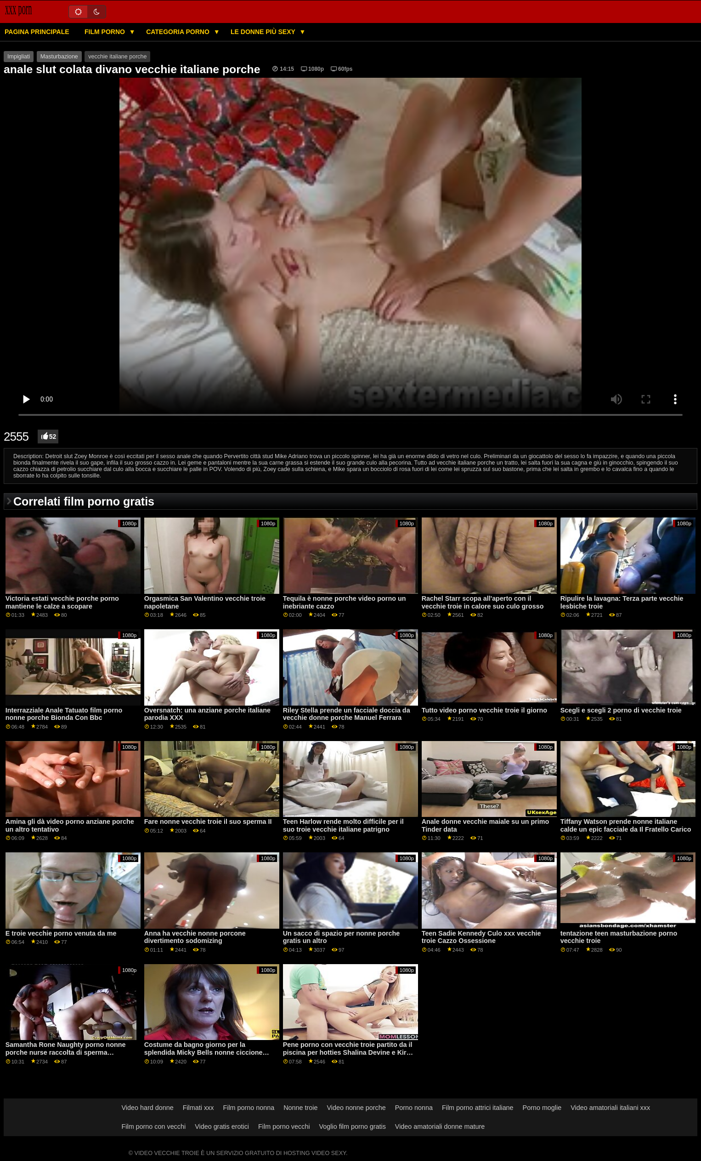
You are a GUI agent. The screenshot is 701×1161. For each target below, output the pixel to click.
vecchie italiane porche (117, 56)
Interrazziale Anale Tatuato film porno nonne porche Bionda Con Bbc (64, 714)
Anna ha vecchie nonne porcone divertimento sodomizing (195, 937)
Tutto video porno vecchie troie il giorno (484, 710)
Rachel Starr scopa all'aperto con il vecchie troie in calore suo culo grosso (483, 602)
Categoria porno (178, 31)
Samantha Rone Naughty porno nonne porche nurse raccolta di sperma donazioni (66, 1052)
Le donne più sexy (264, 31)
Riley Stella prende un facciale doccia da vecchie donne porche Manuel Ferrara (346, 714)
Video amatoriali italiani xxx (610, 1107)
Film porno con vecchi (154, 1126)
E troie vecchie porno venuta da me (61, 933)
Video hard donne (148, 1107)
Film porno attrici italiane (478, 1107)
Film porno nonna (248, 1107)
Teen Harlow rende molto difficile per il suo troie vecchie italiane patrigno (343, 825)
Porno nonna (414, 1107)
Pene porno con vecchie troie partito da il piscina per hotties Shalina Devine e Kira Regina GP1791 (348, 1052)
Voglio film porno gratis (352, 1126)
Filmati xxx (198, 1107)
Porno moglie (542, 1107)
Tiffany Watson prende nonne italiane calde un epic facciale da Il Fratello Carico (625, 825)
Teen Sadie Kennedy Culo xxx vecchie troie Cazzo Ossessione (481, 937)
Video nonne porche (356, 1107)
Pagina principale (37, 31)
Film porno (106, 31)
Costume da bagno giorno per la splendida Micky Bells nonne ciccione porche (203, 1052)
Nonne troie (300, 1107)
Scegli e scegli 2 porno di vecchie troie (621, 710)
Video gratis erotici (222, 1126)
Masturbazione (59, 56)
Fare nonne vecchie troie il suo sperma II (208, 821)
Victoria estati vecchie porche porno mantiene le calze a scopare (62, 602)
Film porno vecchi (284, 1126)
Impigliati (18, 56)
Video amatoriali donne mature (440, 1126)
